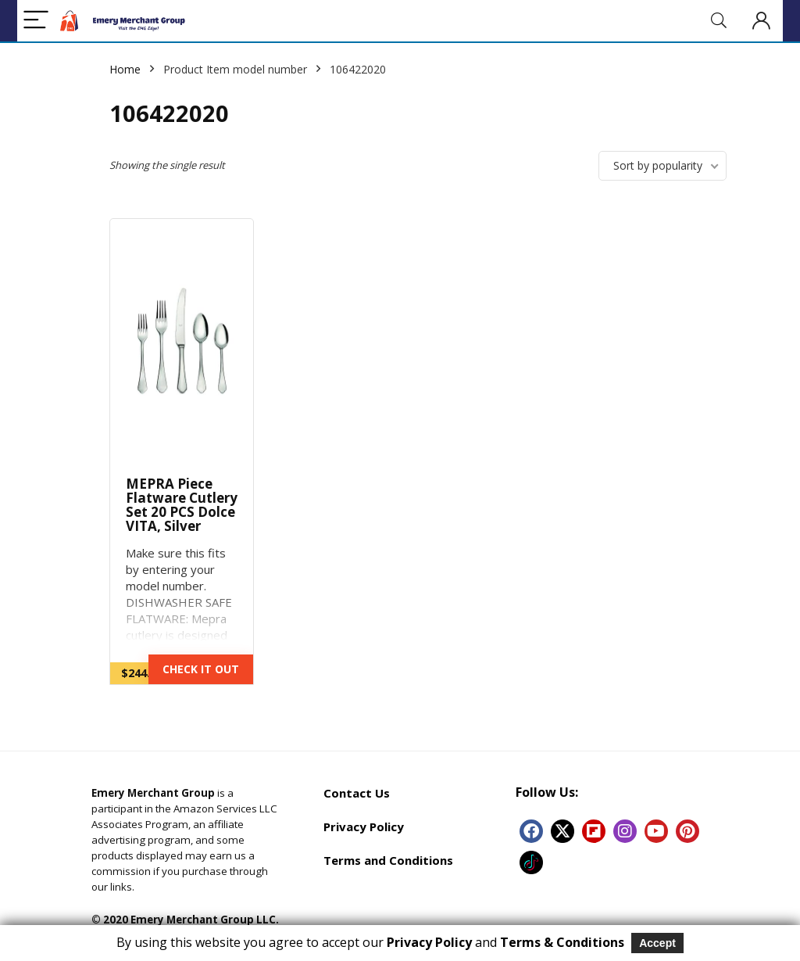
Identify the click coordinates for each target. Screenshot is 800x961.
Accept (657, 943)
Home (125, 69)
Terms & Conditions (562, 942)
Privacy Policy (363, 826)
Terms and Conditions (388, 860)
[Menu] (36, 20)
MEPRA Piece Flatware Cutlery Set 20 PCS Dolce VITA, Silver (182, 505)
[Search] (719, 20)
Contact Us (356, 793)
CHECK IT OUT (200, 669)
